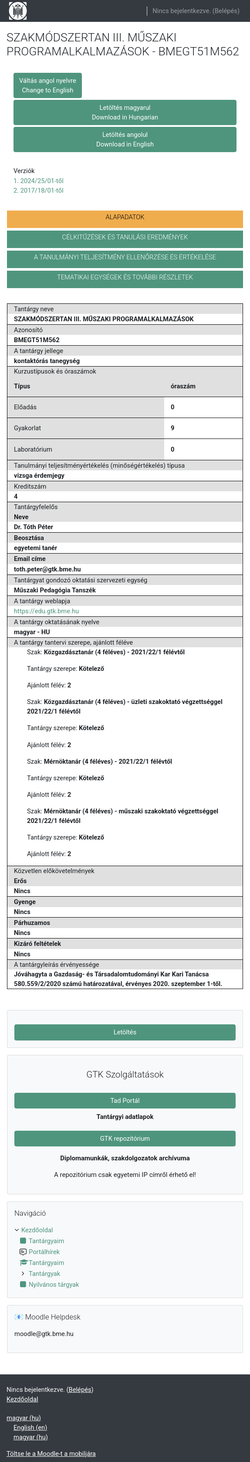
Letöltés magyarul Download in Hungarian (125, 112)
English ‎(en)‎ (30, 1427)
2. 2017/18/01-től (39, 190)
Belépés (226, 11)
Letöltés (125, 1032)
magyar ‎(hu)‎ (24, 1418)
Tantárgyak (44, 1274)
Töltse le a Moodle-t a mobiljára (51, 1454)
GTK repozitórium (125, 1138)
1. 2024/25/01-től (39, 181)
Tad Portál (124, 1101)
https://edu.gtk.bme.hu (46, 611)
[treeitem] (125, 1257)
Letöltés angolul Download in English (125, 139)
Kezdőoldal (37, 1230)
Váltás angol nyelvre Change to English (47, 85)
